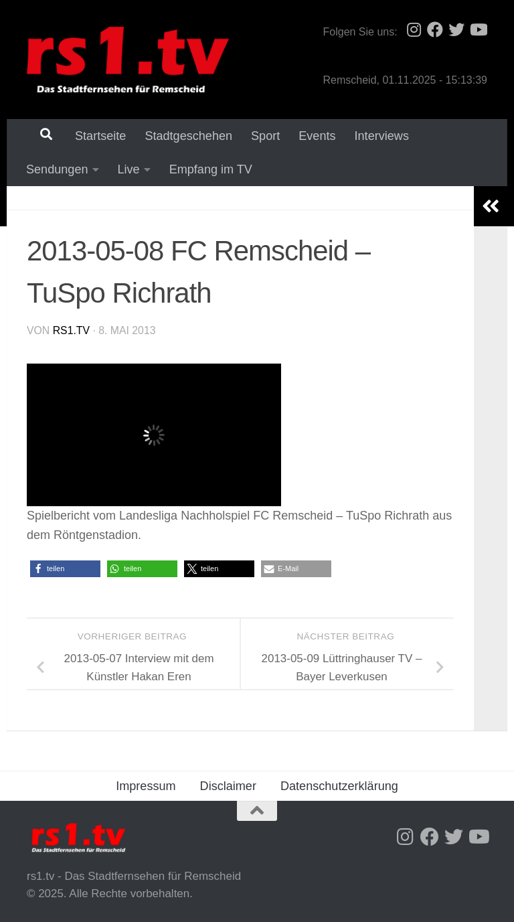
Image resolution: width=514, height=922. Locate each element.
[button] (65, 568)
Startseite (100, 136)
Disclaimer (228, 786)
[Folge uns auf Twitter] (456, 29)
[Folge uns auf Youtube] (478, 29)
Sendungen (57, 169)
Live (129, 169)
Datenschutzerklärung (339, 786)
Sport (265, 136)
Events (316, 136)
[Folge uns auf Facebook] (435, 29)
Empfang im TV (210, 169)
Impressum (145, 786)
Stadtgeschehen (188, 136)
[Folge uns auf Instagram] (414, 29)
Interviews (382, 136)
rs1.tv (71, 330)
